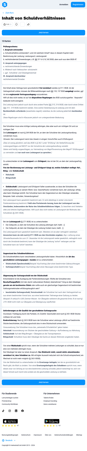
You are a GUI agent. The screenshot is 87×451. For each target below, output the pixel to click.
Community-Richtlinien (10, 404)
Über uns (48, 435)
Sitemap (79, 435)
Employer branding (50, 401)
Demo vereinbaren (50, 404)
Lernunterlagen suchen (10, 398)
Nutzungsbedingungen (10, 435)
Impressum (38, 435)
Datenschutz (25, 435)
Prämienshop (6, 401)
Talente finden (49, 398)
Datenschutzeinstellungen (63, 435)
